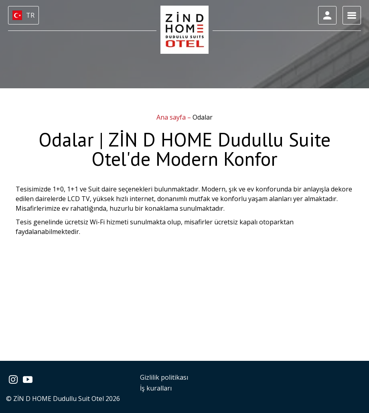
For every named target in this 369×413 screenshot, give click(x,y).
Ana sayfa (171, 117)
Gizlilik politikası (164, 377)
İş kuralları (156, 388)
